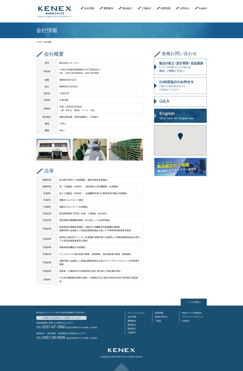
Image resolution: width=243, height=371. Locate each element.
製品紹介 (127, 8)
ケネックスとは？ (136, 313)
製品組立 (131, 324)
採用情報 (165, 8)
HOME (39, 42)
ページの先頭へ (193, 302)
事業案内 (108, 8)
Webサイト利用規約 (192, 313)
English (203, 8)
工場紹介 (146, 8)
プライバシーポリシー (193, 316)
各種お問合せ (161, 316)
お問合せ (185, 8)
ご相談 (158, 321)
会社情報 (89, 8)
